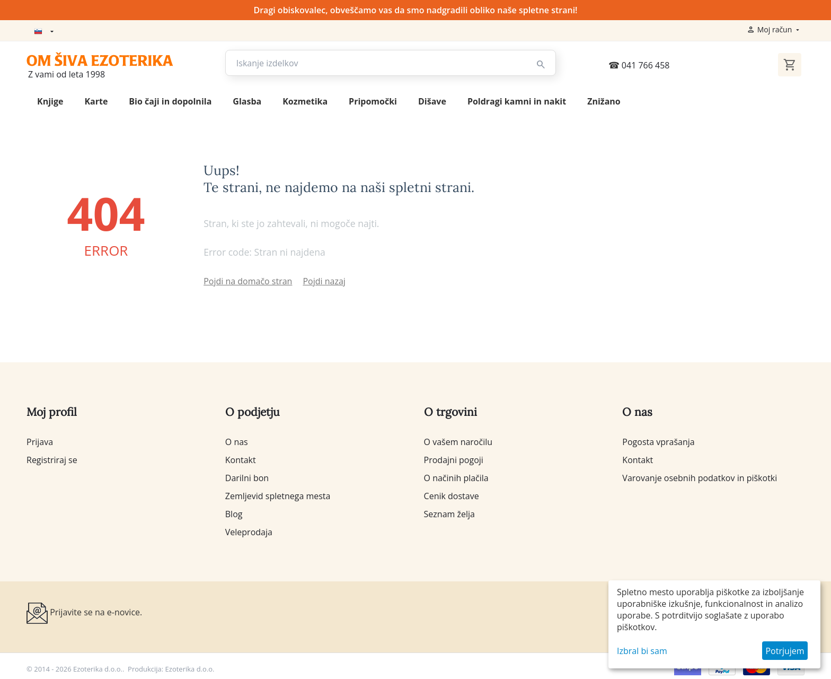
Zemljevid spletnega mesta (278, 494)
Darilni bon (247, 476)
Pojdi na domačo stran (248, 279)
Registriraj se (51, 458)
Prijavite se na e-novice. (84, 611)
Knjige (50, 100)
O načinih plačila (456, 476)
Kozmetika (305, 100)
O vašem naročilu (458, 440)
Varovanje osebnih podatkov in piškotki (699, 476)
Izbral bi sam (642, 651)
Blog (234, 512)
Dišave (432, 100)
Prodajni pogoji (453, 458)
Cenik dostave (451, 494)
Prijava (39, 440)
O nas (236, 440)
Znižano (604, 100)
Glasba (247, 100)
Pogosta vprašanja (658, 440)
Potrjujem (784, 651)
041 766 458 (639, 63)
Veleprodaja (248, 530)
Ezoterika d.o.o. (190, 667)
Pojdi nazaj (324, 279)
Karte (96, 100)
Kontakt (240, 458)
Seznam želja (449, 512)
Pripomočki (373, 100)
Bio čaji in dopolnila (170, 100)
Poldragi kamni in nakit (516, 100)
